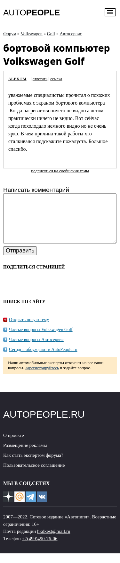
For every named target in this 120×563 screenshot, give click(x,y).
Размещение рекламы (25, 454)
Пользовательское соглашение (34, 474)
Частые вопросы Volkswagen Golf (41, 339)
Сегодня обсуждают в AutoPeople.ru (43, 359)
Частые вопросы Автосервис (36, 349)
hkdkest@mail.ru (53, 540)
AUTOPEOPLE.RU (44, 424)
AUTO (31, 12)
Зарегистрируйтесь (42, 377)
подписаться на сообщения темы (60, 170)
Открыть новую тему (29, 329)
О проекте (13, 445)
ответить (40, 79)
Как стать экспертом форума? (33, 464)
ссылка (56, 79)
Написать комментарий (36, 189)
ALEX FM (17, 79)
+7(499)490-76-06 (40, 548)
